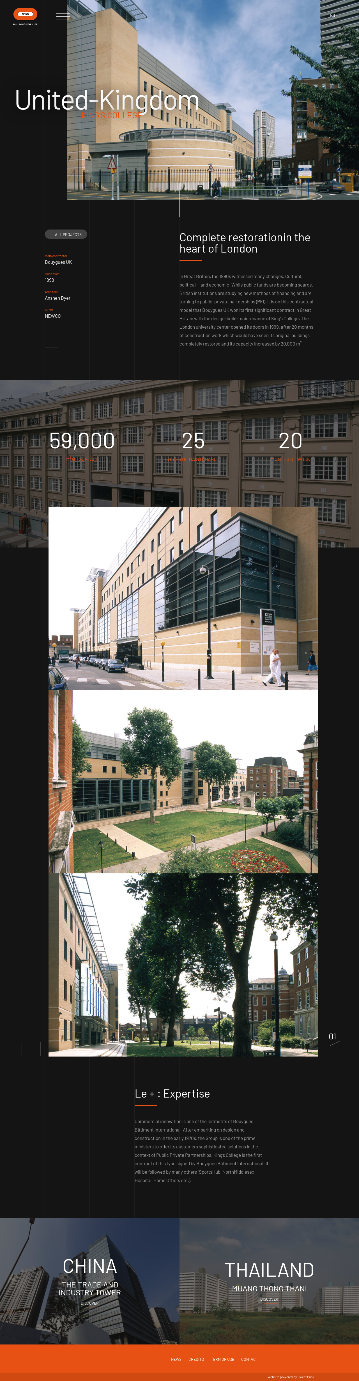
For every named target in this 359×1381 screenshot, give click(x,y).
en (332, 15)
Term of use (222, 1359)
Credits (196, 1359)
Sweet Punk (306, 1377)
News (176, 1359)
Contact (249, 1359)
